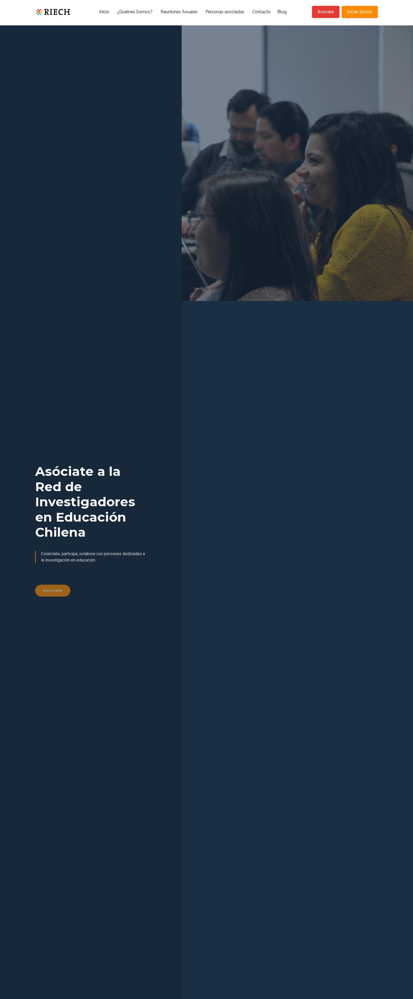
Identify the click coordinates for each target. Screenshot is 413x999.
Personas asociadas (224, 11)
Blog (282, 11)
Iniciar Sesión (359, 11)
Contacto (261, 11)
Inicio (104, 11)
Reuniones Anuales (179, 11)
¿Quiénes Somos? (135, 11)
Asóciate (326, 11)
